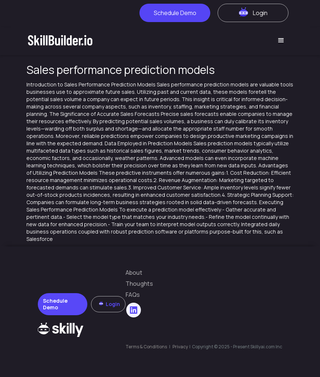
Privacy (180, 347)
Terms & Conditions (146, 347)
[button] (281, 40)
